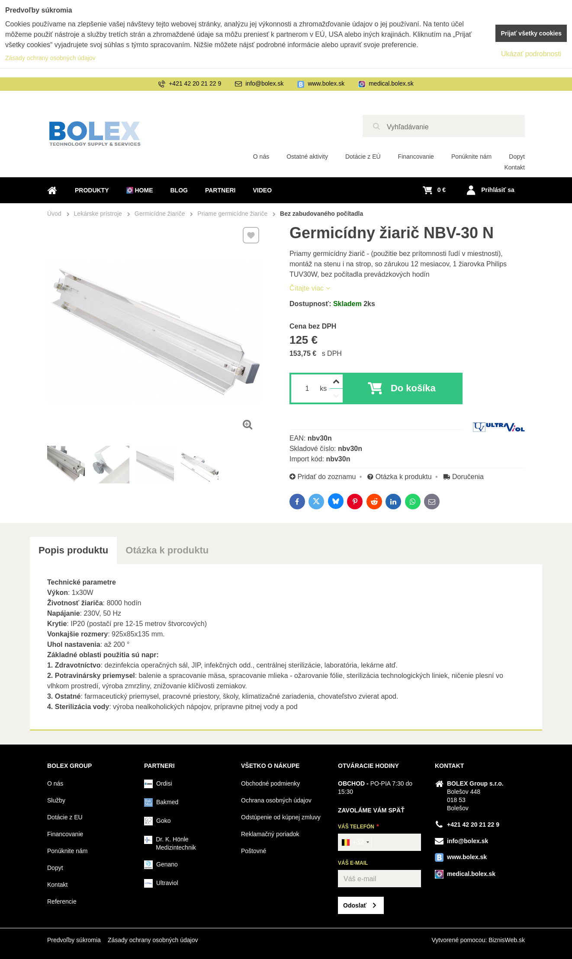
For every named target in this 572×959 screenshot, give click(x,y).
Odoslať (354, 905)
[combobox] (355, 842)
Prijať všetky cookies (531, 33)
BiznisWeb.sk (506, 940)
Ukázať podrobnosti (531, 54)
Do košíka (413, 388)
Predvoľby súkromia (74, 940)
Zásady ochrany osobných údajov (153, 940)
